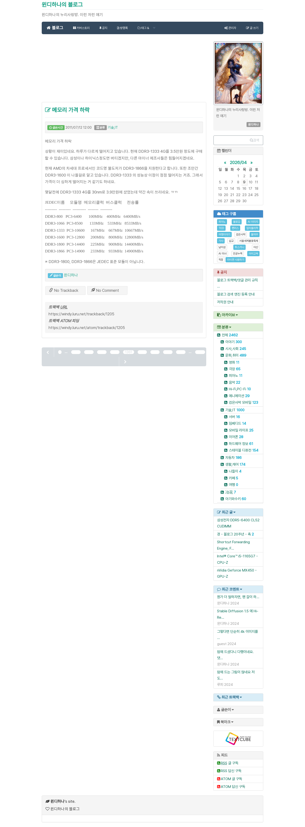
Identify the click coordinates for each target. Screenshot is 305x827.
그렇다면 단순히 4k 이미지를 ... (237, 634)
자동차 (233, 457)
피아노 (222, 221)
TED (221, 228)
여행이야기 (224, 234)
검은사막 (240, 234)
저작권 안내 (225, 302)
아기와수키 (235, 499)
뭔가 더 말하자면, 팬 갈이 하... (238, 597)
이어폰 (236, 437)
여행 (233, 484)
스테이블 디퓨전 (243, 450)
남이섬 (222, 247)
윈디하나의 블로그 (62, 4)
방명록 (122, 28)
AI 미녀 (222, 253)
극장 (234, 369)
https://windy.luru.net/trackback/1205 (81, 314)
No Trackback (63, 290)
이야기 (233, 342)
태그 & (147, 28)
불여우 (254, 234)
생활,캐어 (235, 464)
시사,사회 (235, 348)
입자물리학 (252, 228)
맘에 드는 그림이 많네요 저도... (236, 675)
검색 (254, 140)
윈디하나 (71, 275)
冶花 (230, 492)
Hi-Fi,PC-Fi (240, 389)
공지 (103, 28)
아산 (255, 247)
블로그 (55, 27)
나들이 (235, 471)
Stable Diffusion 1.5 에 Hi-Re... (237, 614)
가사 (220, 241)
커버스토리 (81, 28)
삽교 (231, 241)
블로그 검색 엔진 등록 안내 (236, 294)
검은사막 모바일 (243, 402)
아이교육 (253, 253)
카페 (233, 478)
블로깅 (236, 221)
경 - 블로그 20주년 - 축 (234, 534)
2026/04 (238, 162)
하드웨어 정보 (241, 443)
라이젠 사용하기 (235, 259)
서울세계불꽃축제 (248, 241)
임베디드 (237, 423)
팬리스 (235, 228)
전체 (230, 335)
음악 (234, 382)
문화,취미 (235, 355)
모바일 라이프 (241, 430)
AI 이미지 (253, 221)
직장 (220, 259)
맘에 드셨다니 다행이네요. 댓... (235, 655)
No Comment (105, 290)
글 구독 (229, 763)
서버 (234, 417)
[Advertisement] (124, 70)
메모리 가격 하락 (67, 110)
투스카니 (239, 247)
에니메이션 (239, 396)
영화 (234, 362)
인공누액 (237, 253)
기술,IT (113, 127)
